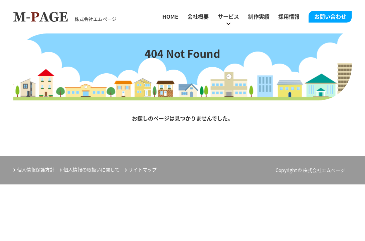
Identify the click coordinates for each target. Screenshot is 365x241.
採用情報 (289, 16)
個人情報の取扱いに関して (91, 169)
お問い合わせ (330, 16)
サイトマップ (143, 169)
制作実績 (258, 16)
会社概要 (198, 16)
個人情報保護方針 (35, 169)
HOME (170, 16)
